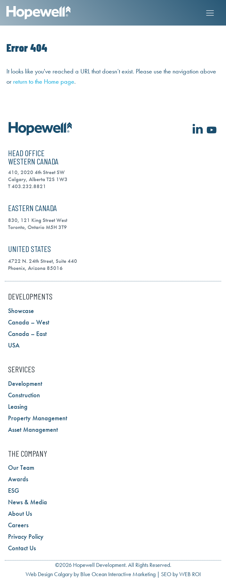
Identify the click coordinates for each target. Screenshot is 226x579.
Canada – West (28, 322)
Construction (24, 395)
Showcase (21, 311)
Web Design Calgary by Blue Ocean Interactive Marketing (91, 574)
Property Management (37, 418)
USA (14, 345)
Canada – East (27, 334)
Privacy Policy (26, 536)
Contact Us (22, 548)
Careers (18, 525)
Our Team (21, 467)
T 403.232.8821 (27, 186)
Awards (18, 479)
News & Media (27, 502)
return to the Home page (43, 81)
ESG (13, 490)
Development (25, 383)
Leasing (18, 406)
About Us (20, 513)
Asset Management (33, 429)
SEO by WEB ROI (181, 574)
